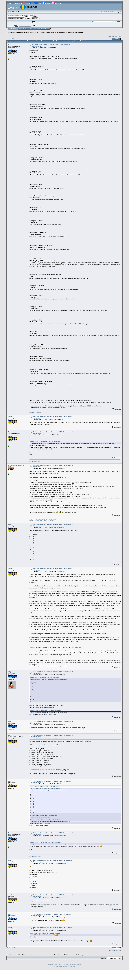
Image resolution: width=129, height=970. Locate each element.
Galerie (26, 3)
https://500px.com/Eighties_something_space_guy (42, 520)
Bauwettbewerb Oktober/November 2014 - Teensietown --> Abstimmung (51, 45)
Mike (9, 45)
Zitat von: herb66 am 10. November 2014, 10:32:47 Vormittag (45, 441)
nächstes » (119, 36)
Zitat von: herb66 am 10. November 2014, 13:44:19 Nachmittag (45, 710)
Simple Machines (66, 964)
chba (9, 524)
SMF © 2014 (58, 964)
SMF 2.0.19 (51, 964)
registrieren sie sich (29, 15)
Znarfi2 (38, 32)
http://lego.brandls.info (35, 412)
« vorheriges (112, 36)
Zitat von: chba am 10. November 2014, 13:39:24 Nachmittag (45, 677)
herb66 (10, 416)
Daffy (9, 672)
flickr (36, 3)
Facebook (47, 3)
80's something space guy (16, 465)
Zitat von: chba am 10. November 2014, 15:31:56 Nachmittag (45, 933)
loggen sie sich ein (15, 15)
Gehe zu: (103, 958)
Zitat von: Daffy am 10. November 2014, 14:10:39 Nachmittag (45, 786)
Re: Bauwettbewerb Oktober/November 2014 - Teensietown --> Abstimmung (53, 417)
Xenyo (42, 32)
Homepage (17, 3)
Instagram (56, 3)
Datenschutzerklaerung (69, 966)
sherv (9, 735)
